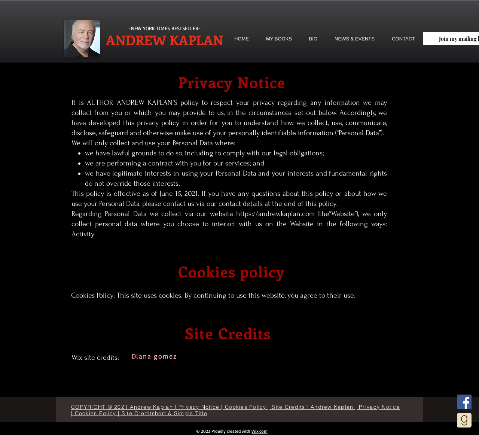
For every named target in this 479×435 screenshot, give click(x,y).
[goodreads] (464, 420)
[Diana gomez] (154, 356)
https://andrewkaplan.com (275, 214)
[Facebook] (464, 402)
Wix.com (259, 431)
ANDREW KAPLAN (164, 40)
